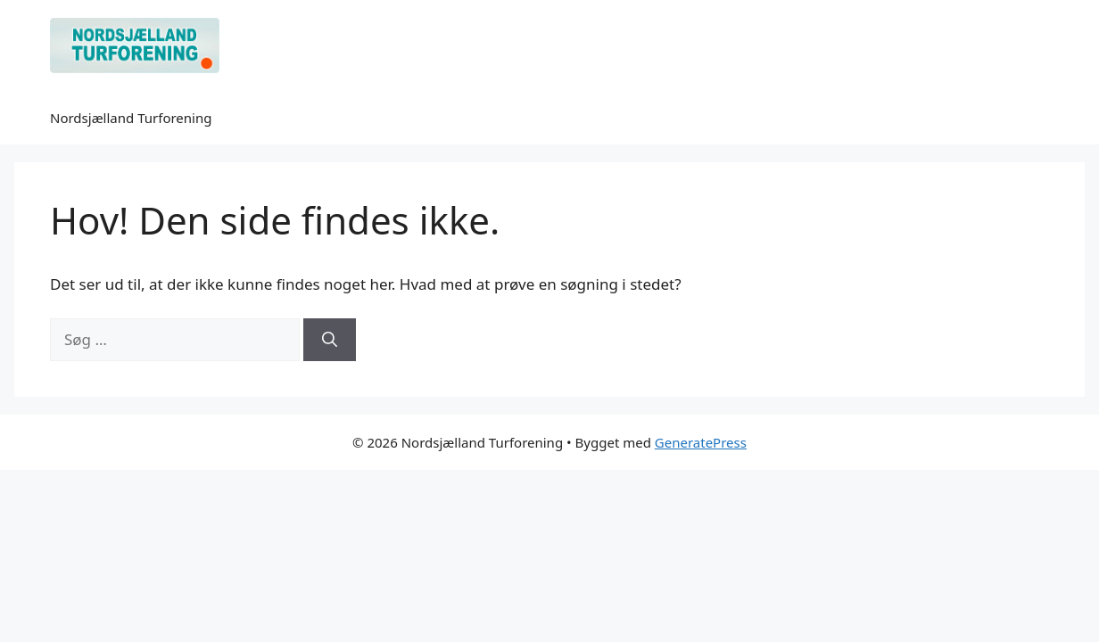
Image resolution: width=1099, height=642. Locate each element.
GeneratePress (701, 442)
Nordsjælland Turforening (130, 118)
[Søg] (329, 339)
